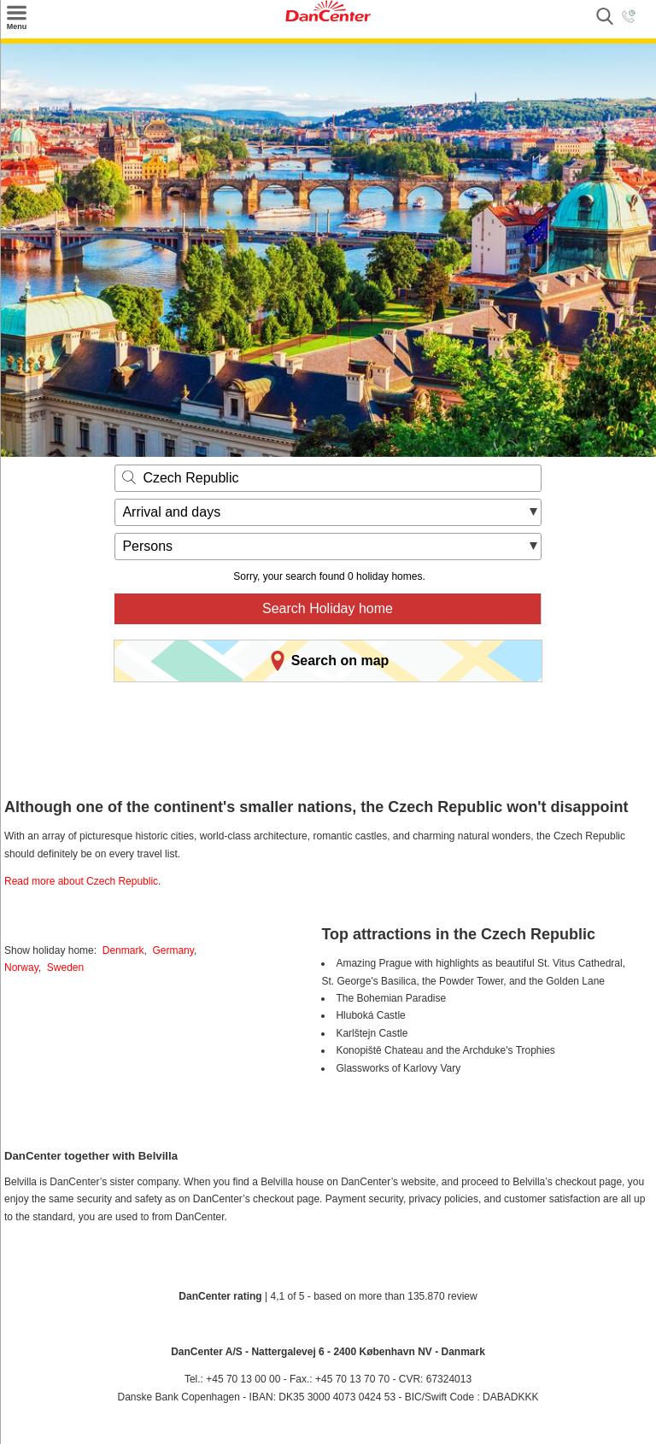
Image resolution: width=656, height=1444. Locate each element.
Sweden (65, 967)
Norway (21, 967)
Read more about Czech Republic (81, 881)
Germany (172, 950)
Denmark (123, 950)
